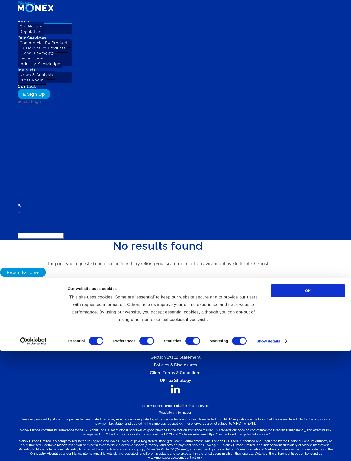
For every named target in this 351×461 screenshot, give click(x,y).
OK (308, 400)
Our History (31, 26)
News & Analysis (36, 75)
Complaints (175, 349)
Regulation (31, 31)
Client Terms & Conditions (175, 372)
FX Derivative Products (43, 48)
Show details (268, 451)
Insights (25, 175)
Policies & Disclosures (175, 365)
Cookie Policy (175, 334)
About (24, 108)
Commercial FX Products (44, 43)
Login (25, 213)
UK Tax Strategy (175, 380)
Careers (25, 220)
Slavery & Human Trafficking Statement (175, 342)
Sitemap (175, 311)
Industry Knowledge (40, 64)
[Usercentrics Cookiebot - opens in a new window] (33, 451)
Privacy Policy (175, 326)
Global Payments (37, 53)
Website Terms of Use (175, 318)
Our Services (30, 131)
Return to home (23, 272)
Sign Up (34, 94)
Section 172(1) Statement (176, 357)
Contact (25, 198)
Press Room (32, 80)
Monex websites (33, 228)
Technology (31, 58)
